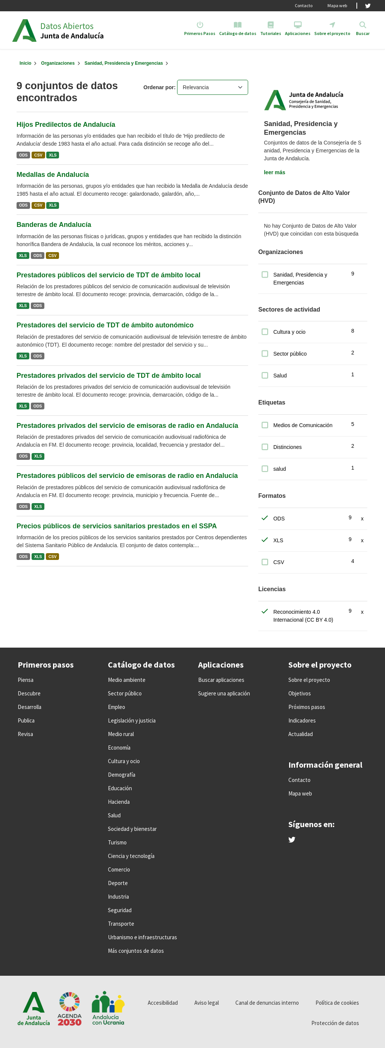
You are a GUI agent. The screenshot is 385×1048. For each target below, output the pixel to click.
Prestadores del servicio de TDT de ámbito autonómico (105, 325)
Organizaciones (57, 63)
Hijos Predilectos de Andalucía (66, 124)
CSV (38, 155)
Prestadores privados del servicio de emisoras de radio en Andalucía (127, 425)
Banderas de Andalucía (54, 224)
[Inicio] (25, 63)
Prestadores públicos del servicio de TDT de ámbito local (108, 275)
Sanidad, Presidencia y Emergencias (124, 63)
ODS (23, 155)
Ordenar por (159, 87)
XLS (52, 155)
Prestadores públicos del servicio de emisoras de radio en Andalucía (127, 475)
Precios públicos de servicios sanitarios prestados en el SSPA (117, 526)
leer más (274, 172)
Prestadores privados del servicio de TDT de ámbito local (109, 375)
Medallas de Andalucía (53, 174)
